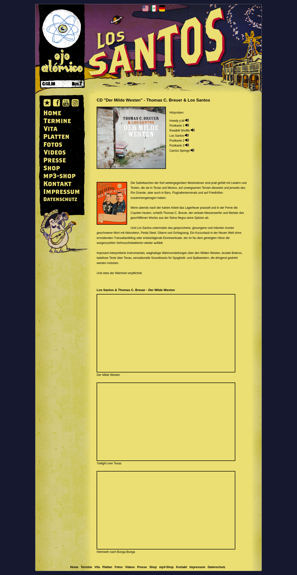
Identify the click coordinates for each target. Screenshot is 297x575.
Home (74, 567)
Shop (153, 567)
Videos (130, 567)
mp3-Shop (166, 567)
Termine (86, 567)
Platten (107, 567)
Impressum (197, 567)
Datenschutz (216, 567)
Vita (97, 567)
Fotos (119, 567)
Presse (142, 567)
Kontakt (181, 567)
